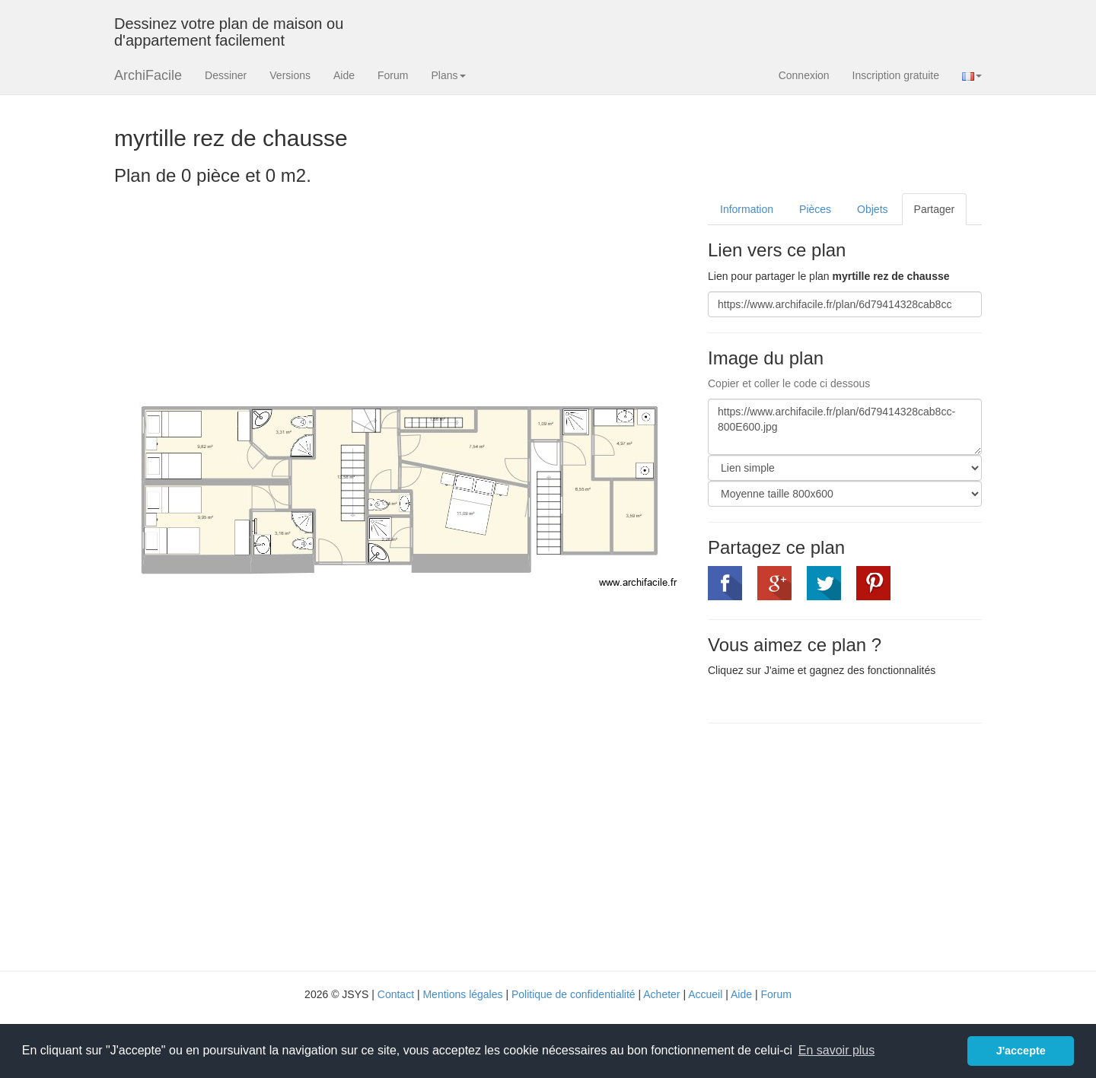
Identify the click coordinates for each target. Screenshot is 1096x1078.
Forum (393, 75)
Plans (448, 75)
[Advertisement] (836, 845)
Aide (344, 75)
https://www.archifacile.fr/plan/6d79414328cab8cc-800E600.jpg (845, 427)
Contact (396, 994)
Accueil (705, 994)
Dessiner (226, 75)
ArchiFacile (148, 75)
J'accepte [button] (1021, 1051)
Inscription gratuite (895, 75)
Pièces (815, 209)
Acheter (661, 994)
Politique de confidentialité (573, 994)
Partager (934, 209)
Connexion (804, 75)
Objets (872, 209)
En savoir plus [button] (836, 1050)
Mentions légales (462, 994)
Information (746, 209)
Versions (290, 75)
